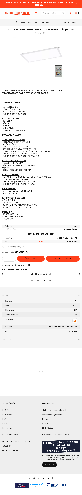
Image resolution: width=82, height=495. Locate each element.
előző (66, 22)
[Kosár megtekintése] (77, 13)
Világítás (22, 22)
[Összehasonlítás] (44, 281)
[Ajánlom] (38, 281)
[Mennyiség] (9, 258)
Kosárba (31, 258)
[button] (36, 13)
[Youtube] (43, 478)
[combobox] (53, 13)
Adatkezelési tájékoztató (52, 415)
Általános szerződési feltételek (54, 410)
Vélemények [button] (7, 339)
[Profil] (70, 13)
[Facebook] (29, 478)
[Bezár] (77, 4)
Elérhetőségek (48, 428)
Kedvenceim (7, 428)
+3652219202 (7, 446)
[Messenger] (34, 478)
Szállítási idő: (10, 229)
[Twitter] (38, 478)
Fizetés (45, 419)
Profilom (5, 419)
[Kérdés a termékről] (50, 281)
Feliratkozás (49, 464)
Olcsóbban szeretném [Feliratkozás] (41, 274)
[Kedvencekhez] (32, 281)
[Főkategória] (16, 22)
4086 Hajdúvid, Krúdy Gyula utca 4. (16, 441)
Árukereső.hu (37, 486)
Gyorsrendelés (63, 258)
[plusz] (14, 258)
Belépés (5, 410)
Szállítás (45, 424)
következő (76, 22)
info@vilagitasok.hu (10, 450)
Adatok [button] (5, 295)
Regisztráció (7, 415)
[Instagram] (48, 478)
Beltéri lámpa (32, 22)
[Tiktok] (52, 478)
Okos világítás (44, 22)
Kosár (4, 424)
